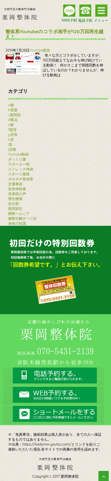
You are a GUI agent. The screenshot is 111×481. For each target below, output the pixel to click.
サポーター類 (19, 164)
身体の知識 (17, 223)
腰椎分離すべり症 (22, 218)
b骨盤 (13, 110)
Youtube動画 (39, 50)
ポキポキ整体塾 (20, 179)
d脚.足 (13, 120)
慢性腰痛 (15, 198)
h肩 (11, 139)
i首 (10, 144)
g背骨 (13, 134)
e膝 (11, 124)
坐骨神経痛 (17, 189)
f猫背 (12, 129)
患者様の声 (17, 194)
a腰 (11, 105)
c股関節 (14, 115)
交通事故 (15, 184)
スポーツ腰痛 (19, 174)
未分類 (13, 203)
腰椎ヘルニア (19, 213)
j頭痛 (12, 149)
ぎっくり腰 (17, 159)
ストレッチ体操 (20, 169)
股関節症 (15, 208)
